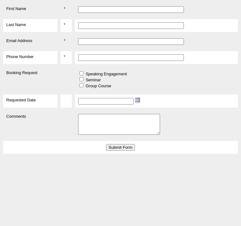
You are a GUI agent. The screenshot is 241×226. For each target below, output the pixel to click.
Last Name (16, 24)
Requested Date (21, 100)
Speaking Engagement (106, 74)
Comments (16, 116)
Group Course (98, 85)
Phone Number (20, 56)
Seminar (93, 80)
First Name (16, 8)
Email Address (19, 40)
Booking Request (21, 72)
